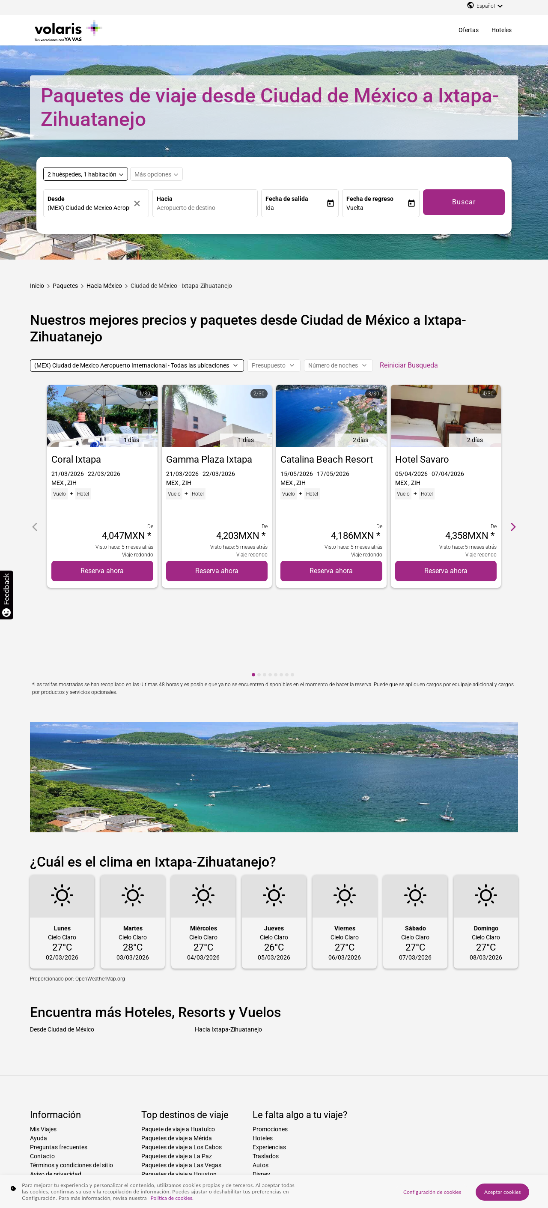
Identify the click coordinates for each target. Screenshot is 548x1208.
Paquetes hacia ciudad (105, 1163)
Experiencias (269, 1068)
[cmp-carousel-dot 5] (275, 596)
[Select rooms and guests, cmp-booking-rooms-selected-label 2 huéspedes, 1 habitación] (85, 174)
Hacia (165, 198)
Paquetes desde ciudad (295, 1163)
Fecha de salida (286, 198)
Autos (260, 1086)
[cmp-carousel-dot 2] (259, 596)
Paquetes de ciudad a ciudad (167, 1163)
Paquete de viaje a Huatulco (178, 1050)
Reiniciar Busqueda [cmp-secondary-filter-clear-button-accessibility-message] (409, 365)
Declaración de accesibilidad (67, 1113)
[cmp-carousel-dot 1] (253, 596)
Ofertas (469, 30)
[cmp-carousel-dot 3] (264, 596)
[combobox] (207, 207)
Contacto (42, 1077)
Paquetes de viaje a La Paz (176, 1077)
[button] (295, 207)
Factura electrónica (55, 1104)
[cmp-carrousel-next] (513, 487)
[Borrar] (139, 203)
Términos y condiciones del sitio (71, 1086)
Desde (56, 198)
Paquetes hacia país (52, 1163)
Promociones (270, 1050)
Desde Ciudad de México (62, 950)
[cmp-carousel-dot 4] (270, 596)
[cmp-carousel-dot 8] (292, 596)
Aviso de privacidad (55, 1095)
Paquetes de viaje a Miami (175, 1104)
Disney (261, 1095)
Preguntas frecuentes (58, 1068)
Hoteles (501, 30)
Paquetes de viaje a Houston (179, 1095)
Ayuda (38, 1059)
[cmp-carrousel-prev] (35, 487)
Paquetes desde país (349, 1163)
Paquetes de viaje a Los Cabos (181, 1068)
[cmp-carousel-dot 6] (281, 596)
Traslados (266, 1077)
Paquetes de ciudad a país (234, 1163)
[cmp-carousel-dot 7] (287, 596)
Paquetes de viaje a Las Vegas (181, 1086)
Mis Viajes (43, 1050)
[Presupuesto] (274, 365)
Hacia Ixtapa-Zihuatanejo (228, 950)
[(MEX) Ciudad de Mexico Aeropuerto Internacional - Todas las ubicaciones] (137, 365)
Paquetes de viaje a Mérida (176, 1059)
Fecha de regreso (369, 198)
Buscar (464, 202)
